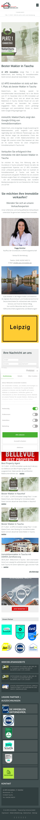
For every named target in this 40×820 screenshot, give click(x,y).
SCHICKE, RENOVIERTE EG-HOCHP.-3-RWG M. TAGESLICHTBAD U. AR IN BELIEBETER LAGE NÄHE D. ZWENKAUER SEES (24, 687)
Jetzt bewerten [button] (19, 609)
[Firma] (20, 368)
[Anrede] (11, 359)
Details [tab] (20, 376)
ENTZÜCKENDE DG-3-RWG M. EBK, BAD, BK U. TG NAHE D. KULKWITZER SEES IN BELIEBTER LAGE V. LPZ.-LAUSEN (23, 668)
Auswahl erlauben (20, 441)
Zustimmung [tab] (7, 376)
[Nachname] (29, 363)
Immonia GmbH (30, 810)
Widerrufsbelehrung (16, 813)
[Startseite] (9, 5)
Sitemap (34, 813)
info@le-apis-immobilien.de (22, 263)
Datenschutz (27, 813)
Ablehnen (20, 447)
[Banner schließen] (37, 370)
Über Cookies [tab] (32, 376)
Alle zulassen (20, 435)
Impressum (5, 813)
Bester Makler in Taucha (12, 524)
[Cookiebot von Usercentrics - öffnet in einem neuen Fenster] (26, 371)
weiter (22, 474)
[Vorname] (11, 363)
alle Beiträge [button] (34, 572)
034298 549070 (20, 12)
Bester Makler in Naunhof (13, 493)
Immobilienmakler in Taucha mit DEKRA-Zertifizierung (16, 555)
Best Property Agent (10, 463)
